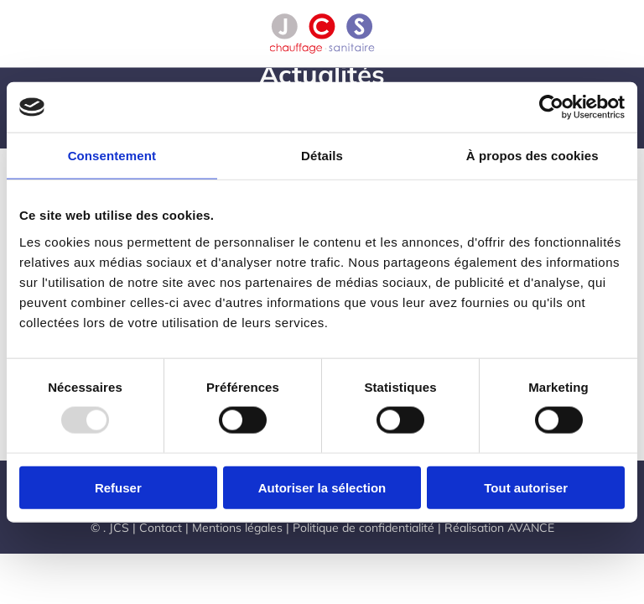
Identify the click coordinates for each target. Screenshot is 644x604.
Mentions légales (237, 527)
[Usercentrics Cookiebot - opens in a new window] (551, 107)
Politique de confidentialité (363, 527)
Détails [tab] (322, 155)
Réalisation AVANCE (499, 527)
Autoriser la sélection (322, 487)
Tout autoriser (526, 487)
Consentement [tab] (112, 155)
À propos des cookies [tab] (532, 155)
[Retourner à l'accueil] (322, 33)
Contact (160, 527)
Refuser (118, 487)
